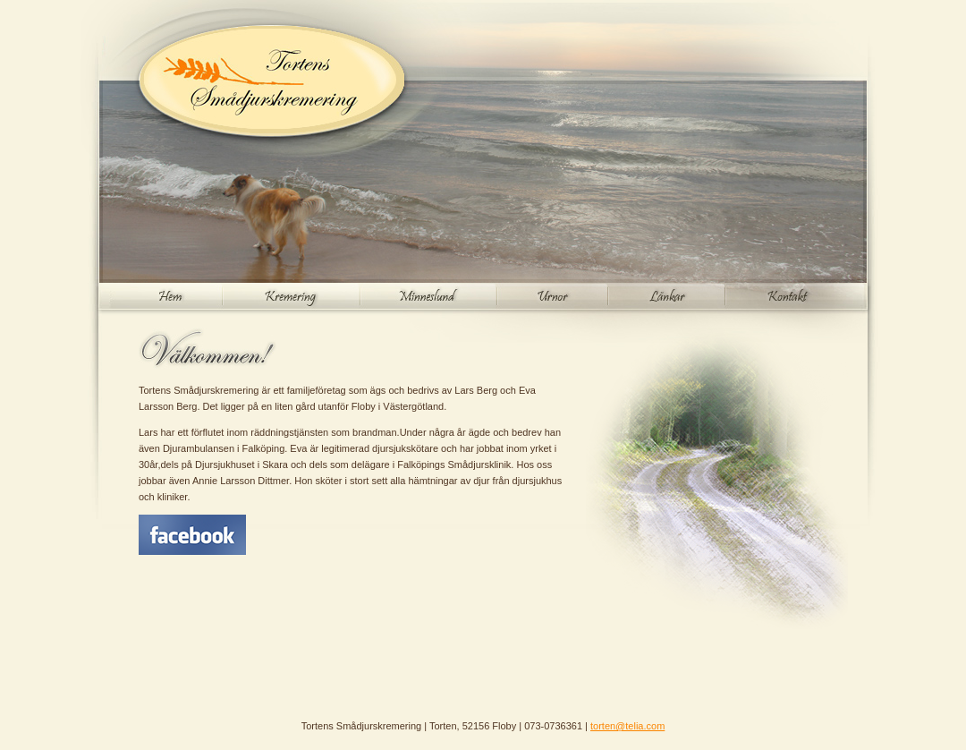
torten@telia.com (627, 725)
